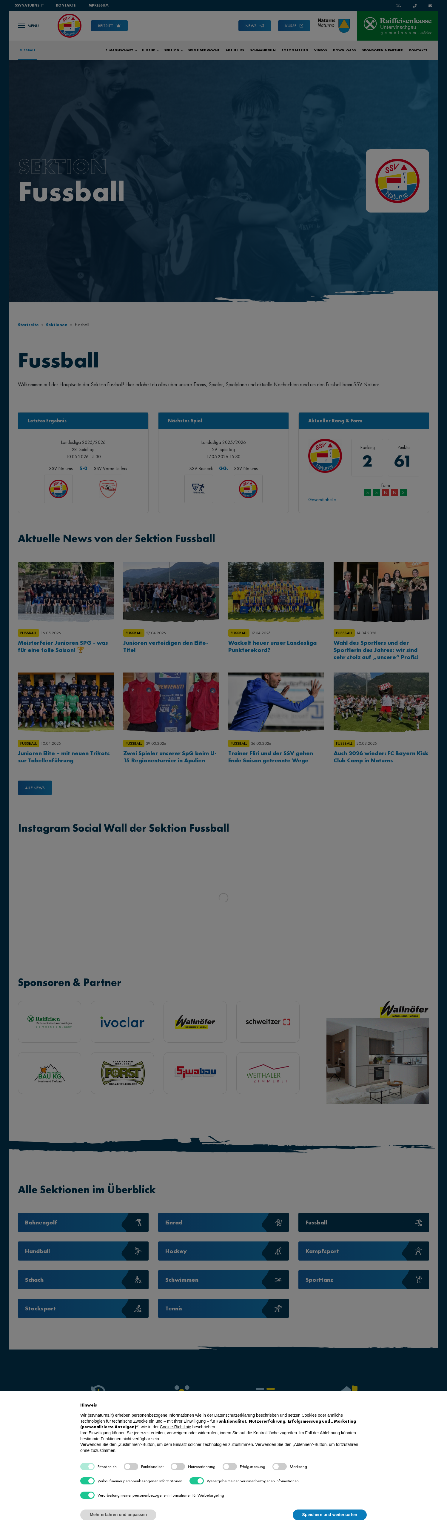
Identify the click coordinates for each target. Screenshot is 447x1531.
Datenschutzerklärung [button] (234, 1415)
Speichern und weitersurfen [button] (329, 1514)
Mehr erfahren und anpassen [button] (118, 1514)
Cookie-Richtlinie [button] (175, 1426)
